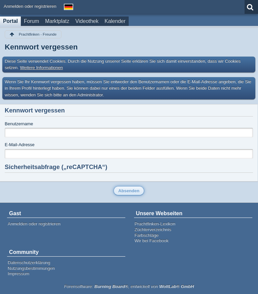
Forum (31, 21)
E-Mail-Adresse (20, 144)
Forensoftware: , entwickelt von (129, 286)
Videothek (86, 21)
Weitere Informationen (41, 67)
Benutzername (19, 123)
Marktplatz (57, 21)
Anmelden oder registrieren (30, 6)
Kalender (114, 21)
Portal (10, 21)
